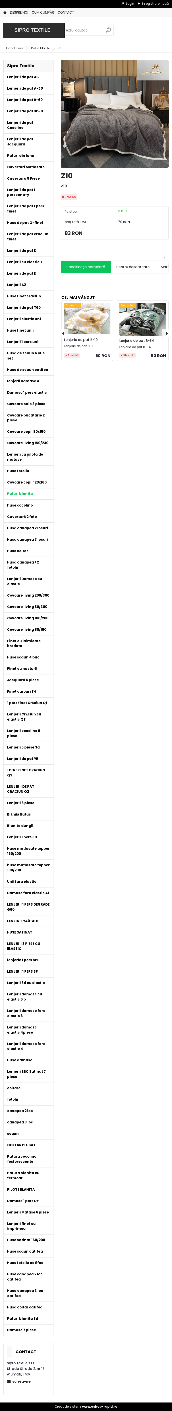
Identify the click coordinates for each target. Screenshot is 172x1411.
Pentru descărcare (133, 266)
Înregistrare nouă (155, 3)
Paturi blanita (40, 48)
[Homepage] (4, 12)
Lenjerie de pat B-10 (81, 339)
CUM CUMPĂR (43, 12)
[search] (108, 31)
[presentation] (63, 333)
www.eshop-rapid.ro (99, 1406)
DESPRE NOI (19, 12)
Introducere (14, 48)
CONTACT (66, 12)
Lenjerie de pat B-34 (136, 340)
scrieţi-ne (21, 1381)
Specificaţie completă (85, 266)
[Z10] (115, 114)
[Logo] (34, 30)
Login (130, 3)
